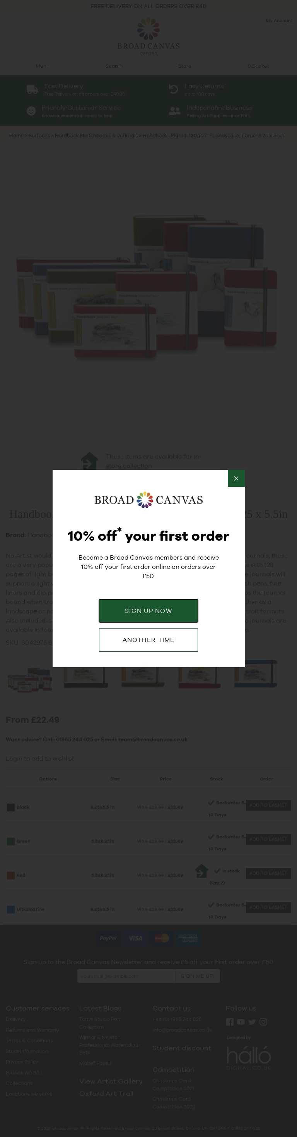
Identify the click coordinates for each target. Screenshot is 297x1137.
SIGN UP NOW (148, 611)
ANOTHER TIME (148, 640)
